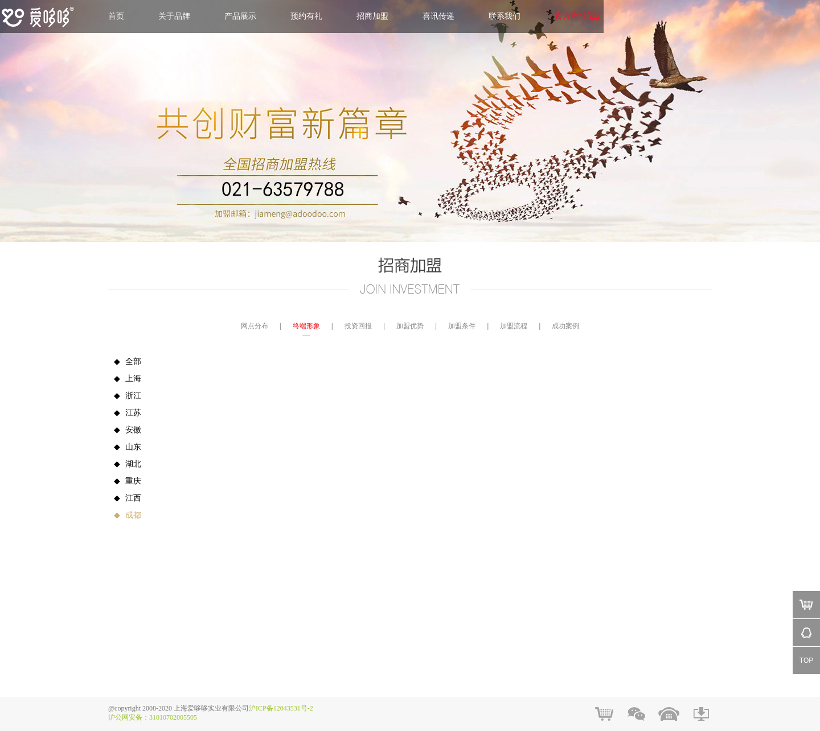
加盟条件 (461, 326)
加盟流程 (513, 326)
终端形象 (306, 326)
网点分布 (254, 326)
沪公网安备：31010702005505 (152, 717)
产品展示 (240, 16)
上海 (124, 378)
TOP (806, 660)
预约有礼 (306, 16)
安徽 (124, 430)
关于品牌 (174, 16)
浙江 (124, 395)
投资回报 (358, 326)
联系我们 (504, 16)
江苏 (124, 412)
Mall (806, 604)
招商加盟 (372, 16)
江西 (124, 498)
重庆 (124, 481)
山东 (124, 447)
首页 (116, 16)
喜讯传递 (438, 16)
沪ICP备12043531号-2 (281, 708)
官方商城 (571, 16)
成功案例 (565, 326)
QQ (806, 632)
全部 (124, 361)
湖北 (124, 464)
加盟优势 (410, 326)
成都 (124, 515)
